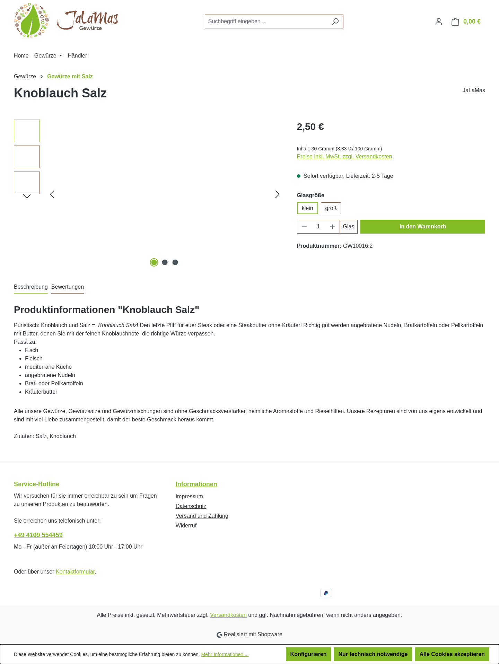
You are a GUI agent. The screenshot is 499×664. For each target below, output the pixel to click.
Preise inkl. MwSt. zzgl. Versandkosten (344, 156)
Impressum (189, 496)
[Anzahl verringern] (304, 227)
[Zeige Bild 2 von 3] (164, 262)
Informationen (196, 484)
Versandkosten (228, 615)
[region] (148, 194)
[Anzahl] (318, 227)
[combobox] (266, 21)
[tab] (31, 287)
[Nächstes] (277, 194)
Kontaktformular (75, 572)
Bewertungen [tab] (67, 287)
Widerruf (186, 525)
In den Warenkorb (423, 226)
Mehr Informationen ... (225, 654)
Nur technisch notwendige (373, 654)
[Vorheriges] (52, 194)
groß (331, 208)
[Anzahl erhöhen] (332, 227)
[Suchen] (335, 21)
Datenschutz (191, 506)
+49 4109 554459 (38, 535)
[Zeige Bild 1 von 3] (154, 262)
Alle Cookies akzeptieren (452, 654)
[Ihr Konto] (438, 21)
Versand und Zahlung (202, 516)
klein (307, 208)
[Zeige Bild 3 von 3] (175, 262)
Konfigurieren (308, 654)
